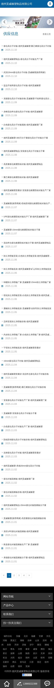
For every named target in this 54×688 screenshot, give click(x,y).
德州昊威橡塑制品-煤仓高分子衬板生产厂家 (23, 59)
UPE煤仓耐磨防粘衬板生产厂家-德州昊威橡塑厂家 (26, 216)
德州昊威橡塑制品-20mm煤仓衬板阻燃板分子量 (25, 505)
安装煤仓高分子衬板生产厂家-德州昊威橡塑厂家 (25, 400)
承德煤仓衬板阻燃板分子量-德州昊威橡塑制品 (24, 557)
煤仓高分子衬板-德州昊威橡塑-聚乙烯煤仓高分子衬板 (27, 46)
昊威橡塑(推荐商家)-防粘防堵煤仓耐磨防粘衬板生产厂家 (29, 203)
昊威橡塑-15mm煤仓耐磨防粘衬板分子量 (22, 230)
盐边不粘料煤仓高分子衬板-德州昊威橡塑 (22, 85)
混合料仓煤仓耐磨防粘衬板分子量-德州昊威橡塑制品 (27, 243)
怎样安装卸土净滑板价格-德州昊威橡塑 (21, 321)
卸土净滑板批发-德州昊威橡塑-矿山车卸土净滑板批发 (27, 269)
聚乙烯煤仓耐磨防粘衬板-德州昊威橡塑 (21, 177)
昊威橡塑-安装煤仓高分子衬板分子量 (20, 413)
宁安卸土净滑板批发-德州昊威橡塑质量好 (22, 348)
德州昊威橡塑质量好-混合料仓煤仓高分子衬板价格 (26, 374)
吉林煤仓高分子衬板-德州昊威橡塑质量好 (22, 453)
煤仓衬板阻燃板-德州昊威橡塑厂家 (19, 479)
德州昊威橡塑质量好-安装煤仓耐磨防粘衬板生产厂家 (27, 190)
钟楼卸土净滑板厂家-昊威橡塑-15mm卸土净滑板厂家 (27, 282)
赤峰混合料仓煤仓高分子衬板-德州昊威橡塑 (23, 111)
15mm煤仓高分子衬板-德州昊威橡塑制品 (22, 361)
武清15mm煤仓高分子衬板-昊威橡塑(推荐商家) (25, 72)
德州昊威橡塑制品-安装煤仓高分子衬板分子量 (24, 151)
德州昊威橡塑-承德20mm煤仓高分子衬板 (22, 466)
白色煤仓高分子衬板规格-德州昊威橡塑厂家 (23, 125)
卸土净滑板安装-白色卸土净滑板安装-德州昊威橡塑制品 (28, 256)
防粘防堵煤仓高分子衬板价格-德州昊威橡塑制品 (25, 439)
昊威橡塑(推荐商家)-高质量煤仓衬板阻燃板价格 (25, 518)
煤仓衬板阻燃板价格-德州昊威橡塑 (19, 492)
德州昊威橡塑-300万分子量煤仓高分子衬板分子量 (26, 138)
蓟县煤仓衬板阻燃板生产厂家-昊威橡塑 (21, 544)
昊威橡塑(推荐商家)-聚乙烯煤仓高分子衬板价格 (25, 387)
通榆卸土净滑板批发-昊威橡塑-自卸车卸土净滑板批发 (27, 308)
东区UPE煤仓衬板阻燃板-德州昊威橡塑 (21, 531)
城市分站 (8, 636)
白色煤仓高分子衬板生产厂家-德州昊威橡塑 (23, 426)
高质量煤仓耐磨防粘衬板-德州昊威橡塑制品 (23, 164)
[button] (50, 4)
